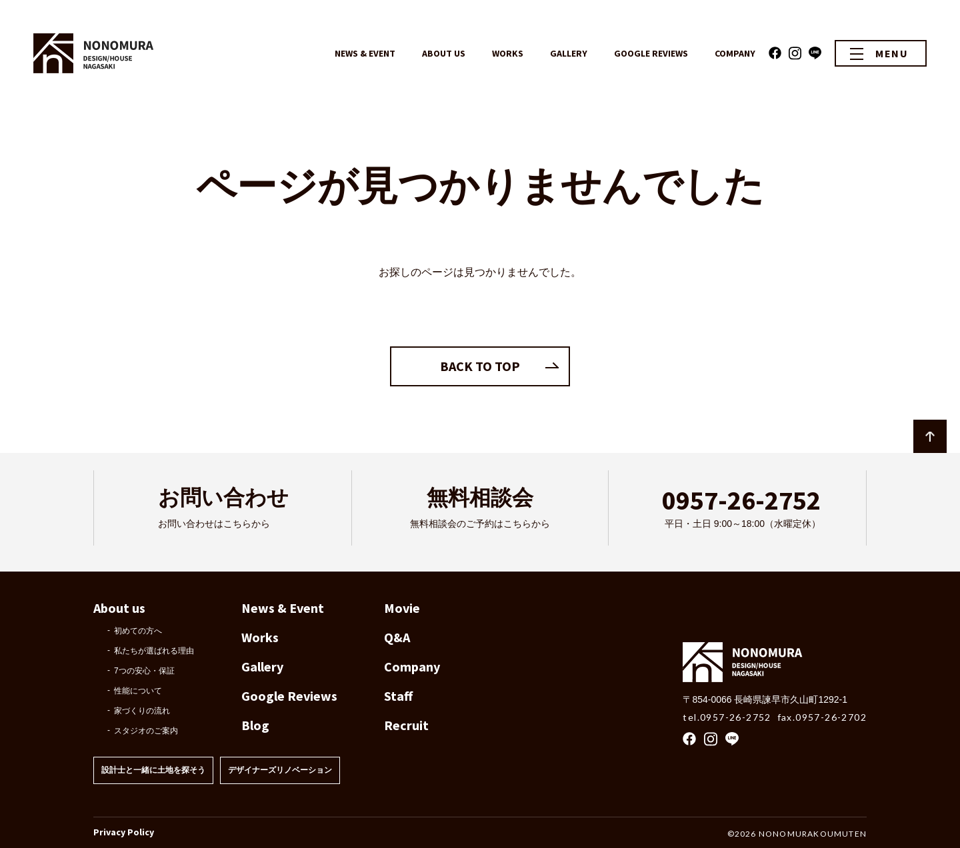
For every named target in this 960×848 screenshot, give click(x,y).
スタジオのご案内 (146, 730)
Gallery (262, 666)
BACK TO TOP (480, 366)
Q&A (397, 637)
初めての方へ (138, 631)
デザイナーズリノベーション (280, 770)
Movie (402, 608)
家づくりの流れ (142, 710)
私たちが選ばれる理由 (154, 650)
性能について (138, 690)
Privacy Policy (123, 832)
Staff (398, 695)
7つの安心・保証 (144, 670)
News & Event (282, 608)
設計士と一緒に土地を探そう (153, 770)
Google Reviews (289, 695)
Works (260, 637)
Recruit (406, 725)
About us (119, 608)
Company (412, 666)
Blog (255, 725)
